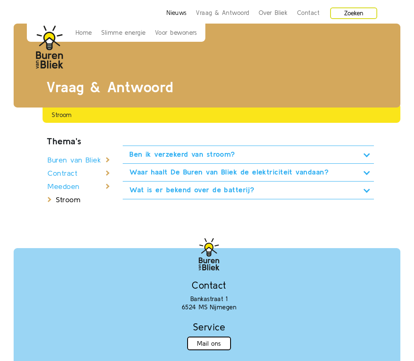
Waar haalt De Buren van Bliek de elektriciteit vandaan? (228, 172)
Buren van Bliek (74, 159)
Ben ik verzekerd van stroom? (182, 154)
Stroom (68, 199)
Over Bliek (273, 12)
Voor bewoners (176, 32)
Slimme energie (123, 32)
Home (84, 32)
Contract (62, 173)
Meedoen (63, 186)
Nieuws (177, 12)
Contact (308, 12)
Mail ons (209, 343)
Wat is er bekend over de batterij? (191, 190)
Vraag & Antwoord (222, 12)
